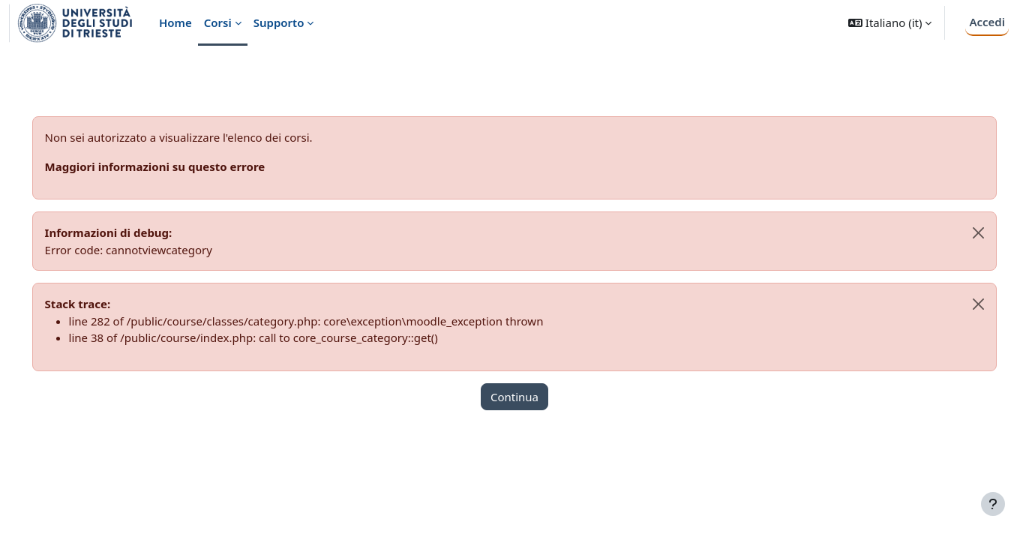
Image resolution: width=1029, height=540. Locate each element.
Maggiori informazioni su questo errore (176, 166)
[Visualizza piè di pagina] (993, 504)
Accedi (987, 21)
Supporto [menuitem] (279, 22)
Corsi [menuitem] (218, 22)
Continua (514, 396)
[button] (889, 23)
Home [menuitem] (175, 22)
